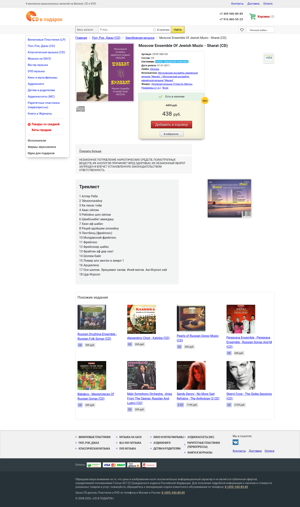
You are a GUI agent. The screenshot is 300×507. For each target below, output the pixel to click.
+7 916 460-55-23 (231, 19)
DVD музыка (36, 71)
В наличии (163, 29)
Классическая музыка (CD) (46, 52)
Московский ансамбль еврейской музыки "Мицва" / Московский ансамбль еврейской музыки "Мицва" (169, 76)
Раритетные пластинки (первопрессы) (44, 105)
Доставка (253, 3)
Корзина (266, 16)
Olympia (154, 69)
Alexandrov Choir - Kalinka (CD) (148, 338)
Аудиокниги (36, 84)
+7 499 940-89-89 (231, 14)
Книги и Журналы (40, 113)
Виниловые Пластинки (94, 437)
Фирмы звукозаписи (42, 147)
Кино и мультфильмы (42, 77)
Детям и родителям (41, 90)
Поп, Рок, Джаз (89, 442)
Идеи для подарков (41, 153)
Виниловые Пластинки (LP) (46, 39)
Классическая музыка (94, 448)
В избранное (171, 134)
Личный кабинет (259, 30)
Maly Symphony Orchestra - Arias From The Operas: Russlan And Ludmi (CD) (149, 398)
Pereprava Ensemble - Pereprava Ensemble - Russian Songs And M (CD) (249, 342)
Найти (178, 29)
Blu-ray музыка (38, 65)
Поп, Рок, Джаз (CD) (41, 46)
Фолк (165, 87)
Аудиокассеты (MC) (41, 96)
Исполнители (37, 140)
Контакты (237, 3)
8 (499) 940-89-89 (236, 486)
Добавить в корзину (171, 125)
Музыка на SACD (39, 58)
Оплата (267, 3)
